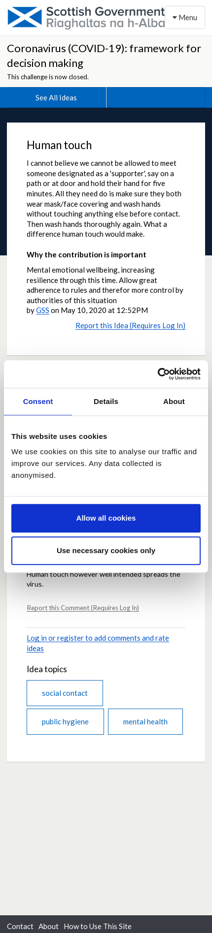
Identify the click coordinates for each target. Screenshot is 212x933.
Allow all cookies (106, 518)
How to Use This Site (98, 926)
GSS (42, 310)
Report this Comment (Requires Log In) (83, 608)
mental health (145, 721)
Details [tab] (106, 401)
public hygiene (65, 721)
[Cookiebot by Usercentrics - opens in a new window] (157, 374)
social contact (65, 692)
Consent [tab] (38, 401)
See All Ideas (56, 97)
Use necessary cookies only (106, 550)
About (48, 926)
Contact (20, 926)
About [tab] (174, 401)
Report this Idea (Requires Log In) (130, 325)
